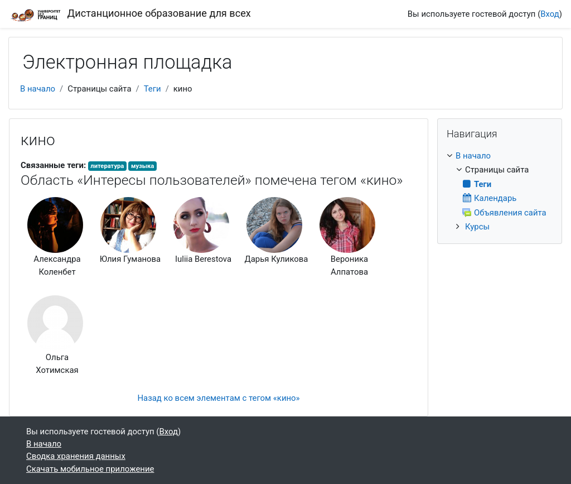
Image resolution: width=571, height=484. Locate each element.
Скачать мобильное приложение (90, 469)
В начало (37, 89)
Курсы (477, 227)
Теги (152, 89)
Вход (549, 14)
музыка (142, 166)
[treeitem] (500, 191)
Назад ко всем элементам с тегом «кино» (218, 398)
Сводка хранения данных (75, 456)
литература (107, 166)
